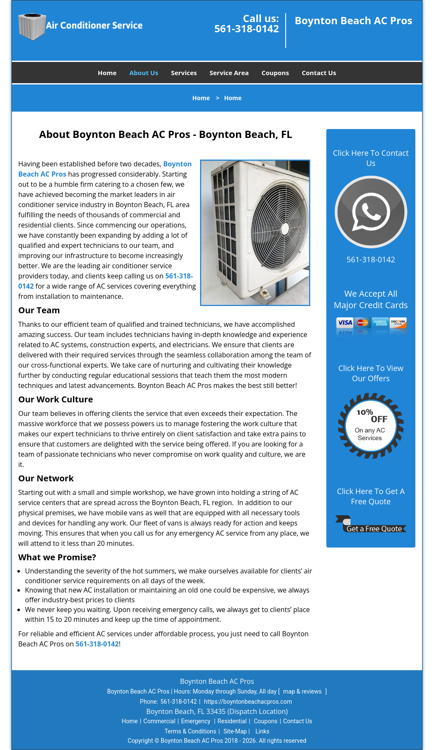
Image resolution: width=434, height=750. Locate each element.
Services (184, 72)
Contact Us (319, 72)
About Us (143, 72)
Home (107, 72)
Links (263, 731)
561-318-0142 (246, 28)
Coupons (275, 72)
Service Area (229, 72)
